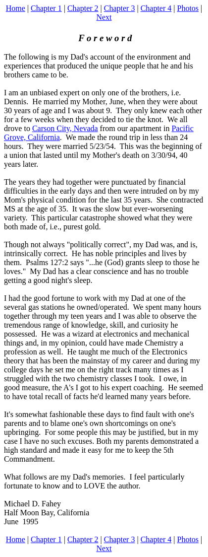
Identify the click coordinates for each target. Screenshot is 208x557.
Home (15, 8)
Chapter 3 (119, 8)
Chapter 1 (46, 8)
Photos (188, 8)
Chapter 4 (156, 8)
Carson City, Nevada (65, 128)
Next (103, 17)
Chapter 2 (83, 8)
